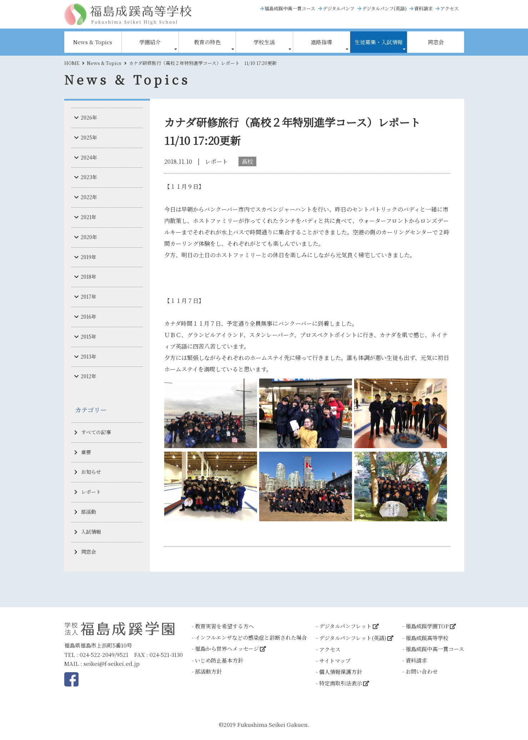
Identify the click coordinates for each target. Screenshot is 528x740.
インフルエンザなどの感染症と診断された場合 (251, 637)
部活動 (88, 511)
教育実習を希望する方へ (224, 626)
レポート (91, 491)
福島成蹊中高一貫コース (290, 8)
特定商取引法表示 (340, 683)
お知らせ (91, 471)
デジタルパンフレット (345, 626)
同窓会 (436, 42)
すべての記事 (96, 432)
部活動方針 (208, 671)
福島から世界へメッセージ (227, 648)
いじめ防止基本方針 (219, 660)
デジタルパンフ (338, 8)
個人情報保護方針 (340, 671)
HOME (71, 63)
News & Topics (92, 42)
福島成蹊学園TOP (427, 626)
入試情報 (91, 531)
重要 (86, 452)
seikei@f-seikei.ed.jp (112, 663)
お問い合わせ (422, 671)
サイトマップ (335, 660)
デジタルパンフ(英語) (384, 8)
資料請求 (423, 8)
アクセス (449, 8)
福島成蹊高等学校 (427, 638)
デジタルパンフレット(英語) (352, 638)
